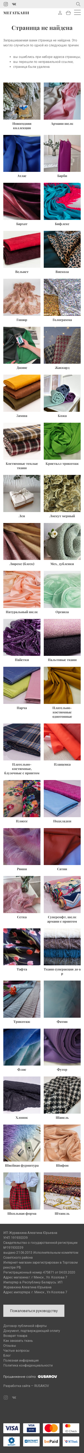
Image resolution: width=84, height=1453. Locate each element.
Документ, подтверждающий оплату (31, 1331)
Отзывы (9, 1346)
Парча (22, 708)
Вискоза (62, 271)
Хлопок (22, 1117)
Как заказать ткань (18, 1341)
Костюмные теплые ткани (22, 465)
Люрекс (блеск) (21, 564)
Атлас (21, 176)
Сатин (62, 869)
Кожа (62, 415)
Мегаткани (16, 13)
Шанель (62, 1117)
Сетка (22, 917)
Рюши (22, 869)
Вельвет (21, 271)
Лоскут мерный (62, 516)
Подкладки (62, 821)
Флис (21, 1069)
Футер (62, 1069)
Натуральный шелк (22, 612)
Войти (60, 12)
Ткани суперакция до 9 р (62, 971)
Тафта (22, 969)
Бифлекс (62, 224)
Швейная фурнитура (22, 1165)
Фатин (62, 1021)
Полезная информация (21, 1360)
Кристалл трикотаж (62, 463)
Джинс (22, 367)
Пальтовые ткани (62, 659)
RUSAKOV (41, 1386)
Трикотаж (21, 1021)
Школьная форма (21, 1213)
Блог (7, 1355)
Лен (22, 516)
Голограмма (62, 320)
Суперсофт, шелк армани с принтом (62, 919)
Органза (62, 612)
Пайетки (22, 659)
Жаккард (62, 367)
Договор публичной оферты (25, 1326)
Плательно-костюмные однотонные (62, 712)
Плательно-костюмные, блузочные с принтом (21, 768)
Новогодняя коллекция (21, 125)
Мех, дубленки (62, 564)
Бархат (21, 224)
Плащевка (62, 764)
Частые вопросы (16, 1351)
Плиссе (22, 821)
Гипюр (22, 320)
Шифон (62, 1165)
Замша (21, 415)
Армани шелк (62, 123)
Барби (62, 176)
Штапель (62, 1213)
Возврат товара (15, 1336)
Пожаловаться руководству (34, 1311)
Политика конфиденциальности (28, 1365)
